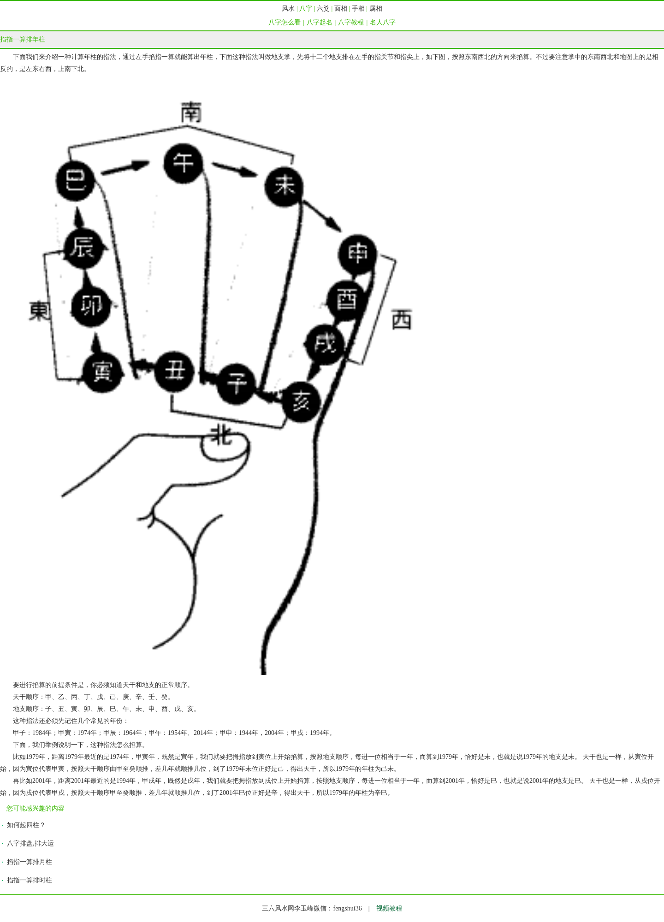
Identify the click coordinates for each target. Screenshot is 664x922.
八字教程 (351, 22)
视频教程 (389, 908)
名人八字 (383, 22)
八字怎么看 (284, 22)
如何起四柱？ (26, 825)
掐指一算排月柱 (29, 861)
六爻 (323, 8)
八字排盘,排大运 (30, 843)
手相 (358, 8)
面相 (340, 8)
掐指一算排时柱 (29, 880)
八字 (305, 8)
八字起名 (319, 22)
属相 (375, 8)
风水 (288, 8)
